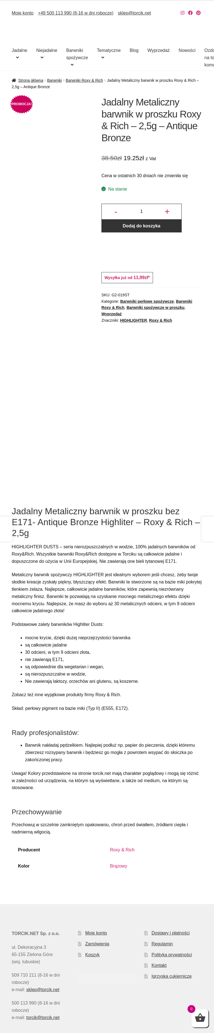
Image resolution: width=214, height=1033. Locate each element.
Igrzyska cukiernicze (172, 924)
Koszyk (92, 902)
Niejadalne (46, 50)
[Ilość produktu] (141, 212)
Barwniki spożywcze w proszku (155, 307)
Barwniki (54, 80)
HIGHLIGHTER (133, 320)
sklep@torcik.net (134, 13)
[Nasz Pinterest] (198, 13)
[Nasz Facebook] (190, 13)
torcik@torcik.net (42, 965)
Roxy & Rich (160, 320)
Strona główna (30, 80)
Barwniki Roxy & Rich (84, 80)
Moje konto (22, 13)
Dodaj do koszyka (141, 226)
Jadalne (19, 50)
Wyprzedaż (158, 50)
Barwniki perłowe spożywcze (147, 301)
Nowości (187, 50)
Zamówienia (97, 891)
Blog (134, 50)
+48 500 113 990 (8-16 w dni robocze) (75, 13)
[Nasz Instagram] (182, 13)
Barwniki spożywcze (77, 54)
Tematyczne (109, 50)
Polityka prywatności (172, 902)
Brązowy (118, 813)
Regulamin (162, 891)
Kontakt (159, 913)
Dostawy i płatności (171, 880)
